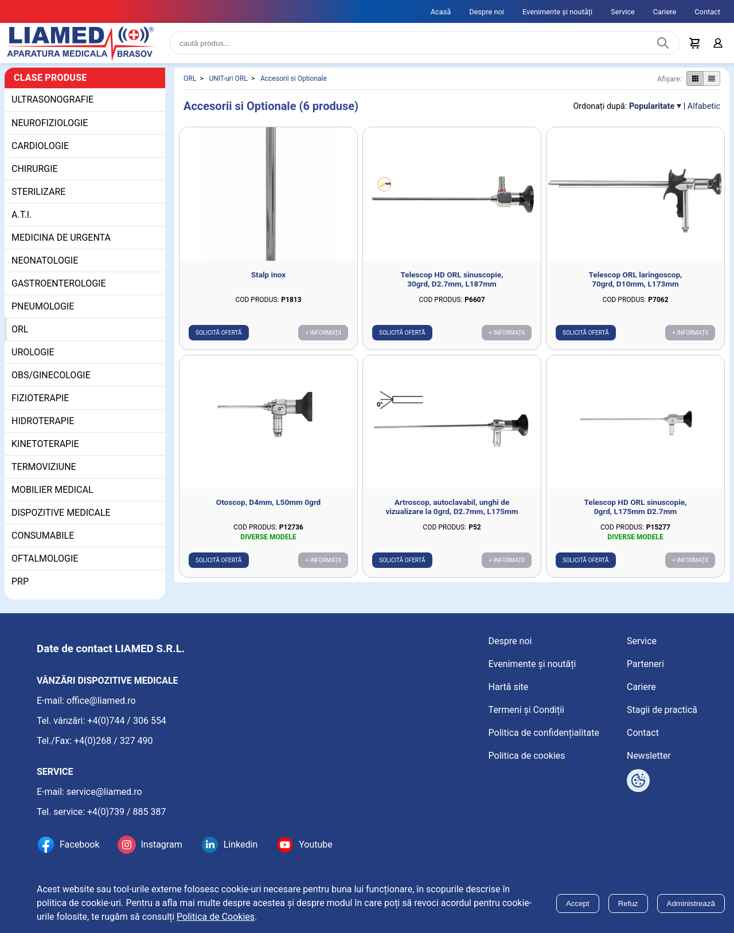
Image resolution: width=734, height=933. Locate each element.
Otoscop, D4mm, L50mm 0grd (268, 503)
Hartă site (509, 687)
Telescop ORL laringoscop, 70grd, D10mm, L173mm (635, 280)
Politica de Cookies (216, 916)
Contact (707, 11)
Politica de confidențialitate (544, 733)
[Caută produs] (663, 43)
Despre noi (486, 11)
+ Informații (323, 333)
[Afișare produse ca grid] (694, 79)
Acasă (441, 11)
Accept (577, 903)
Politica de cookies (527, 756)
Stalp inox (268, 275)
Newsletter (649, 756)
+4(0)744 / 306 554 (126, 721)
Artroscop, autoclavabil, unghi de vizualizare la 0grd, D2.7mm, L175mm (451, 508)
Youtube (316, 845)
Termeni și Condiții (526, 710)
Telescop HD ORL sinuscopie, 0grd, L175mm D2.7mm (635, 508)
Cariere (665, 11)
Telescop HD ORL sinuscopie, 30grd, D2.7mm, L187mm (452, 280)
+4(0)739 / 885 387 (126, 812)
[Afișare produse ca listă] (711, 79)
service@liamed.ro (104, 792)
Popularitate (651, 107)
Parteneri (645, 664)
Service (623, 11)
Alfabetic (704, 107)
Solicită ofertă (219, 333)
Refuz (628, 903)
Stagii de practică (662, 710)
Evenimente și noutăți (557, 11)
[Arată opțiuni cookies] (638, 781)
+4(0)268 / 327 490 (113, 741)
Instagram (161, 845)
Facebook (79, 845)
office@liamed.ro (101, 701)
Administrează (691, 903)
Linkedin (241, 845)
